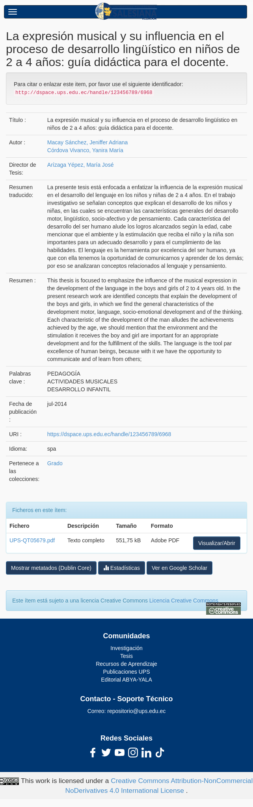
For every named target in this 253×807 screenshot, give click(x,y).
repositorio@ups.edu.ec (136, 711)
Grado (55, 463)
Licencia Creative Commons (183, 600)
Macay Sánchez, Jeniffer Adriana (87, 142)
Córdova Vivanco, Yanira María (85, 150)
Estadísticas (121, 567)
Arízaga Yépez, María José (80, 165)
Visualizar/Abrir (216, 543)
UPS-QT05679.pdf (32, 540)
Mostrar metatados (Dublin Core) (51, 568)
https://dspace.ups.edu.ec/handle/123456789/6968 (109, 434)
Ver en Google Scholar (179, 568)
